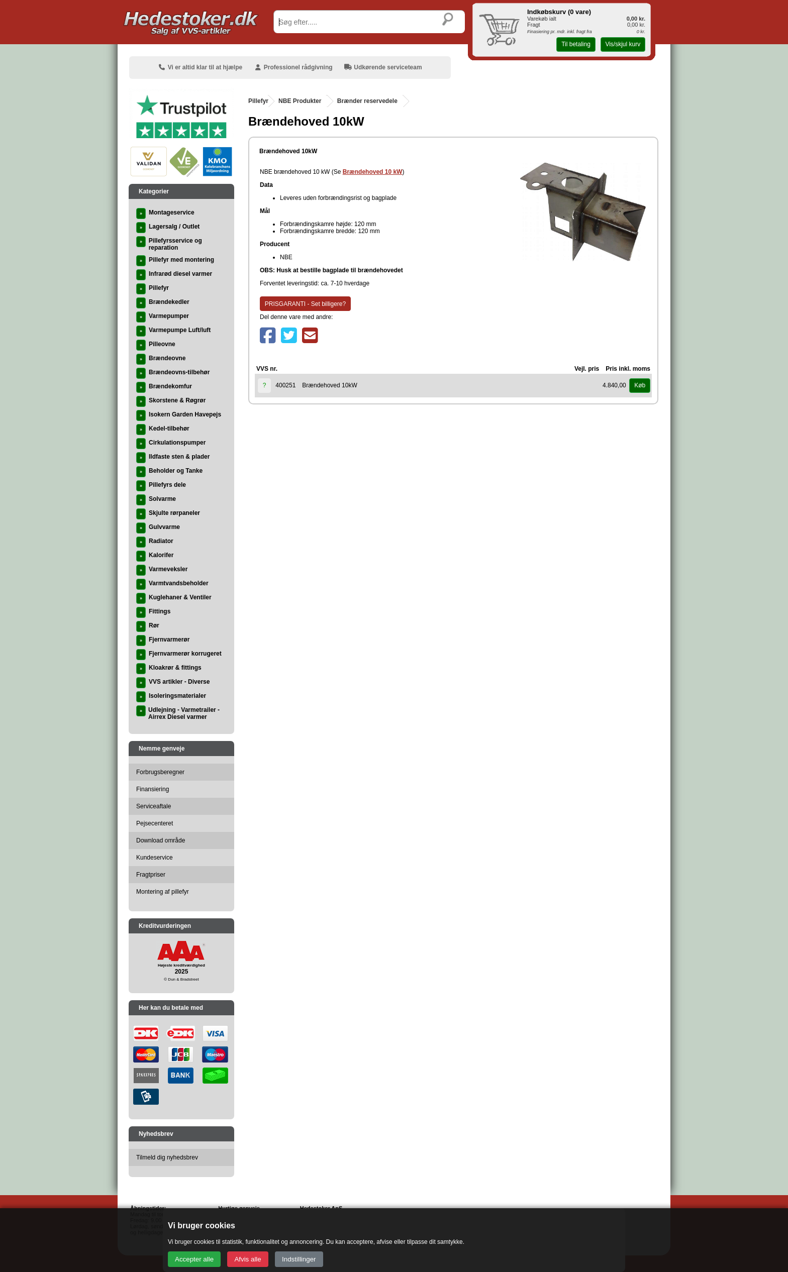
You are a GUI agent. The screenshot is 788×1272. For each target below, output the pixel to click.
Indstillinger (299, 1259)
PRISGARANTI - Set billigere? (305, 303)
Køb (639, 385)
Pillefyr (258, 100)
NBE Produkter (299, 100)
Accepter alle (194, 1259)
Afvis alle (247, 1259)
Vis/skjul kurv (622, 44)
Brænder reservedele (367, 100)
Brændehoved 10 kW (373, 171)
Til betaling (575, 44)
